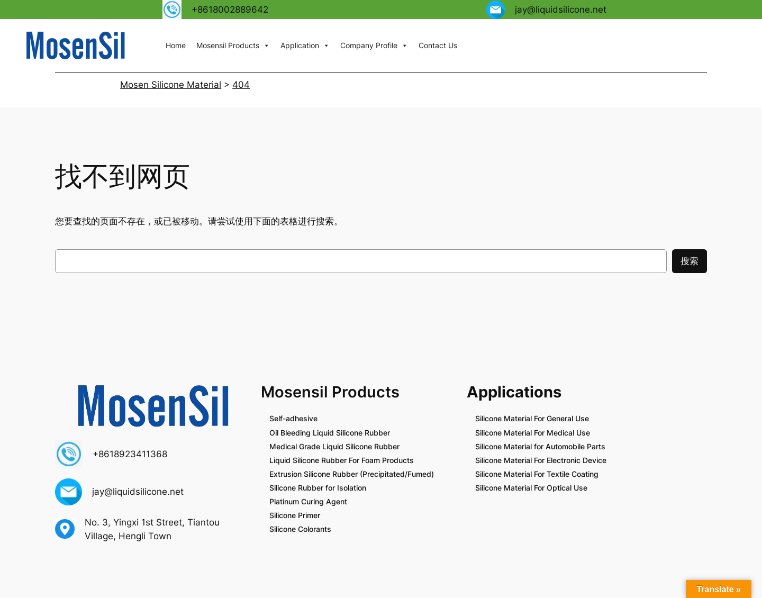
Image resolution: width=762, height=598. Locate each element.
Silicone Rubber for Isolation (317, 487)
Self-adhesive (293, 418)
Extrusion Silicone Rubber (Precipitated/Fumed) (351, 473)
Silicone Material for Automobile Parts (540, 446)
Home (176, 45)
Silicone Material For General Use (532, 418)
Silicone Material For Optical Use (531, 487)
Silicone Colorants (300, 528)
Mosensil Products (233, 45)
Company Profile (374, 45)
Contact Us (438, 45)
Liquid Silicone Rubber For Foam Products (341, 460)
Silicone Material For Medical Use (532, 432)
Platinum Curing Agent (308, 501)
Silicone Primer (294, 515)
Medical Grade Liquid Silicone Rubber (334, 446)
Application (305, 45)
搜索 (689, 261)
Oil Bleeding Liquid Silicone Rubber (329, 432)
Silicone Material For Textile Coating (536, 473)
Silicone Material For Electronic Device (540, 460)
